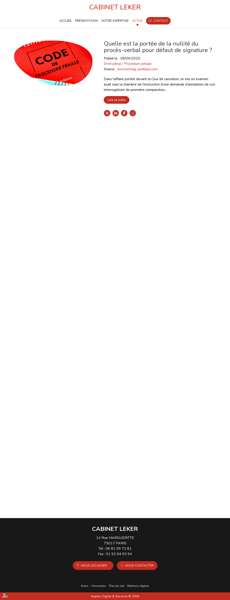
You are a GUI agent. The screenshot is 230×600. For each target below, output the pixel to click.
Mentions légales (138, 586)
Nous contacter (139, 565)
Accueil (65, 21)
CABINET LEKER (115, 7)
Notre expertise (115, 21)
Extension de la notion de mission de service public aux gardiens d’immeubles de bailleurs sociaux (135, 462)
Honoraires (99, 586)
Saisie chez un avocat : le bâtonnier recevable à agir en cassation (129, 338)
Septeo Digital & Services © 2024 (115, 596)
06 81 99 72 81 (119, 548)
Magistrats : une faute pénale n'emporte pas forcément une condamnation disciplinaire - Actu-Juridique (134, 152)
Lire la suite (117, 99)
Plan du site (116, 586)
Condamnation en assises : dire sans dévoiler (131, 399)
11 (134, 501)
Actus (137, 21)
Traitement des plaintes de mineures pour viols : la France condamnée (131, 277)
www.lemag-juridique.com (137, 69)
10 (128, 501)
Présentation (86, 21)
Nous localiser (94, 565)
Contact (160, 21)
